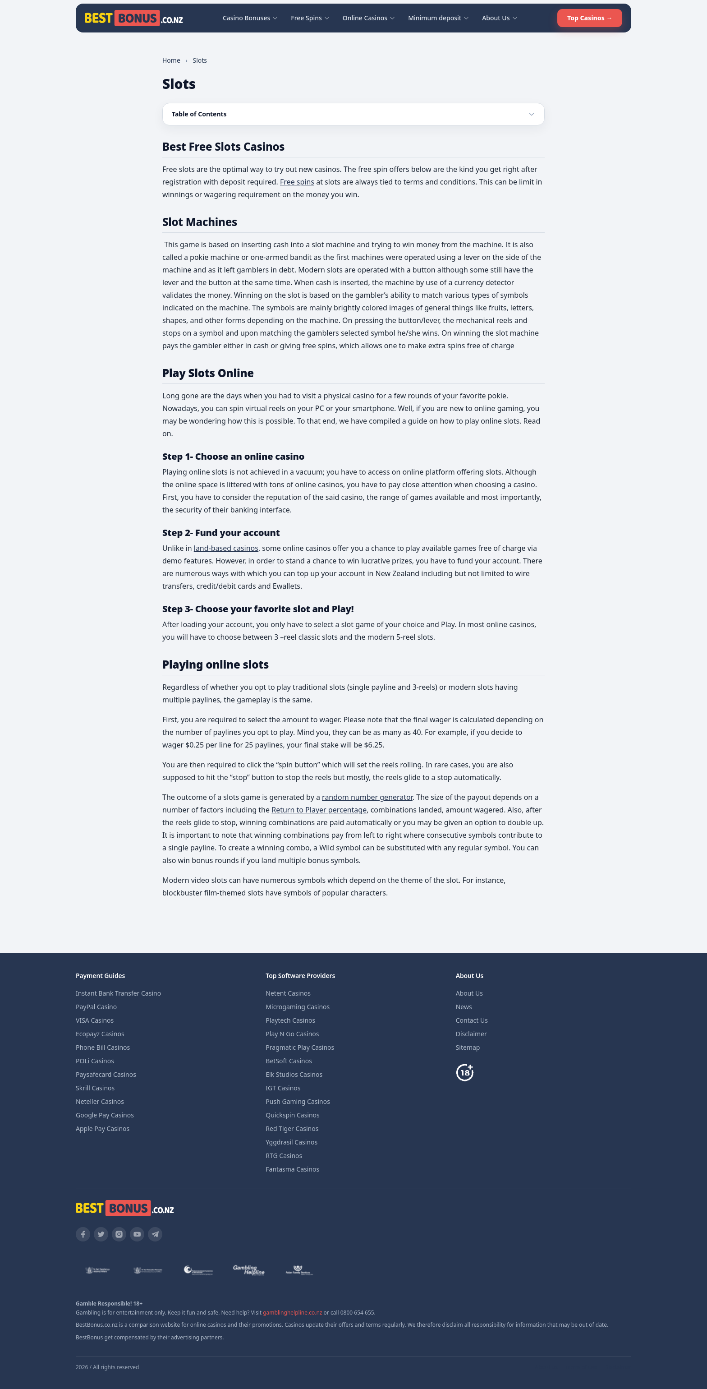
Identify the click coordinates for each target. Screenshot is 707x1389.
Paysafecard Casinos (106, 1074)
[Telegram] (155, 1234)
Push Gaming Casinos (298, 1101)
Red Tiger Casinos (292, 1128)
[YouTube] (137, 1234)
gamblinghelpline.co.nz (292, 1312)
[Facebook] (83, 1234)
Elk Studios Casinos (294, 1074)
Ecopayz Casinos (100, 1033)
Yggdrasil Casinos (291, 1142)
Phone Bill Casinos (103, 1047)
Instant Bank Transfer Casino (118, 993)
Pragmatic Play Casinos (300, 1047)
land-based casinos (226, 548)
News (464, 1006)
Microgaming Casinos (298, 1006)
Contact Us (472, 1020)
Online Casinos (369, 18)
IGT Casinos (283, 1088)
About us (546, 1367)
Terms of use (581, 1367)
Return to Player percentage (319, 810)
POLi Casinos (95, 1061)
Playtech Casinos (290, 1020)
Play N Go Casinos (292, 1033)
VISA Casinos (95, 1020)
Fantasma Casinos (292, 1169)
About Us (500, 18)
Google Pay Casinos (105, 1115)
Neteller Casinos (100, 1101)
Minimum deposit (438, 18)
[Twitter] (101, 1234)
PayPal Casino (96, 1006)
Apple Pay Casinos (102, 1128)
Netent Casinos (288, 993)
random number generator (367, 797)
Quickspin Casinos (292, 1115)
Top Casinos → (589, 18)
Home (171, 60)
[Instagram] (119, 1234)
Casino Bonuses (250, 18)
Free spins (297, 182)
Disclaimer (471, 1033)
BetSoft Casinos (289, 1061)
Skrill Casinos (95, 1088)
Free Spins (310, 18)
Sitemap (468, 1047)
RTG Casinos (284, 1155)
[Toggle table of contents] (353, 114)
